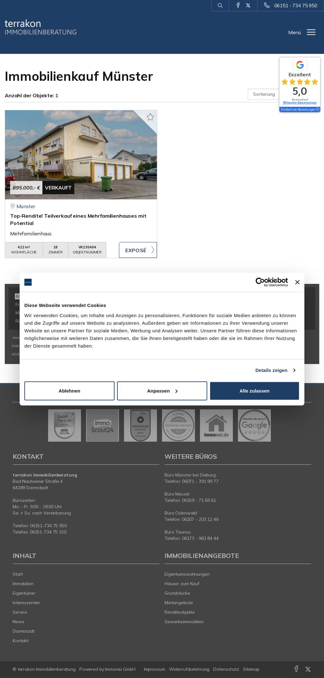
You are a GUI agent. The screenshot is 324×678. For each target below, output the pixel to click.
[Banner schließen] (297, 282)
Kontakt (20, 640)
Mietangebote (179, 602)
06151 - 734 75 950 (295, 6)
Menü (294, 32)
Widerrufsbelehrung (189, 669)
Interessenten (26, 602)
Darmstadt (23, 631)
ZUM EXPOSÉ (138, 250)
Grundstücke (177, 593)
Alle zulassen (255, 390)
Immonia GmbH (120, 669)
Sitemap (251, 669)
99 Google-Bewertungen (300, 102)
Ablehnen (69, 390)
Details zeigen (271, 370)
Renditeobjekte (180, 612)
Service (20, 612)
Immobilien (23, 583)
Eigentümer (24, 593)
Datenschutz (226, 669)
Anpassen (162, 390)
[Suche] (220, 5)
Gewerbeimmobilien (184, 621)
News (18, 621)
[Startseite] (40, 27)
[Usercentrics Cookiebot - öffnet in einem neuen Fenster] (260, 282)
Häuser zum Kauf (182, 583)
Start (18, 574)
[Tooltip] (317, 109)
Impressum (154, 669)
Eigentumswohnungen (187, 574)
